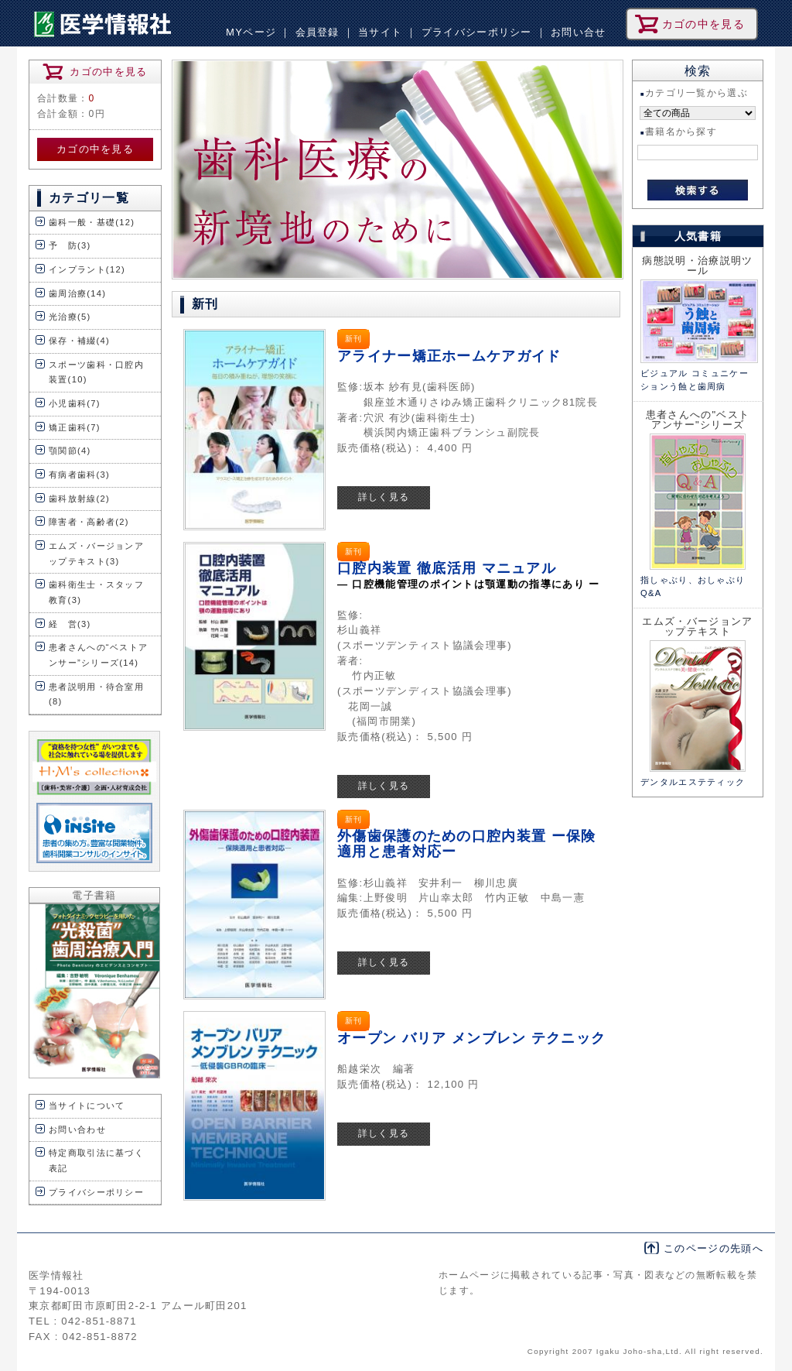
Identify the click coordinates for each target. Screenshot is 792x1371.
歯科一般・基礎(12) (92, 222)
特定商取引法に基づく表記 (96, 1160)
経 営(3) (70, 624)
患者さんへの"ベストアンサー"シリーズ (698, 419)
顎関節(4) (70, 450)
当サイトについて (87, 1105)
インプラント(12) (87, 269)
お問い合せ (578, 32)
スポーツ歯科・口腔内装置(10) (96, 372)
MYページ (251, 32)
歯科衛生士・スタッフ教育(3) (96, 592)
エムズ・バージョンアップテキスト (697, 626)
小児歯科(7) (75, 403)
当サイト (380, 32)
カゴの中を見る (95, 149)
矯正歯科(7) (75, 427)
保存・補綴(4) (79, 340)
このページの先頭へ (713, 1248)
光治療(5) (70, 316)
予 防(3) (70, 245)
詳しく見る (384, 497)
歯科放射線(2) (79, 498)
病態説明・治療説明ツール (697, 265)
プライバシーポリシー (477, 32)
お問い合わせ (77, 1129)
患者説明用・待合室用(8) (96, 694)
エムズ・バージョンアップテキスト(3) (96, 553)
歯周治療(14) (77, 293)
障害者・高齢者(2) (89, 521)
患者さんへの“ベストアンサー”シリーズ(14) (98, 655)
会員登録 (317, 32)
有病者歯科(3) (79, 474)
